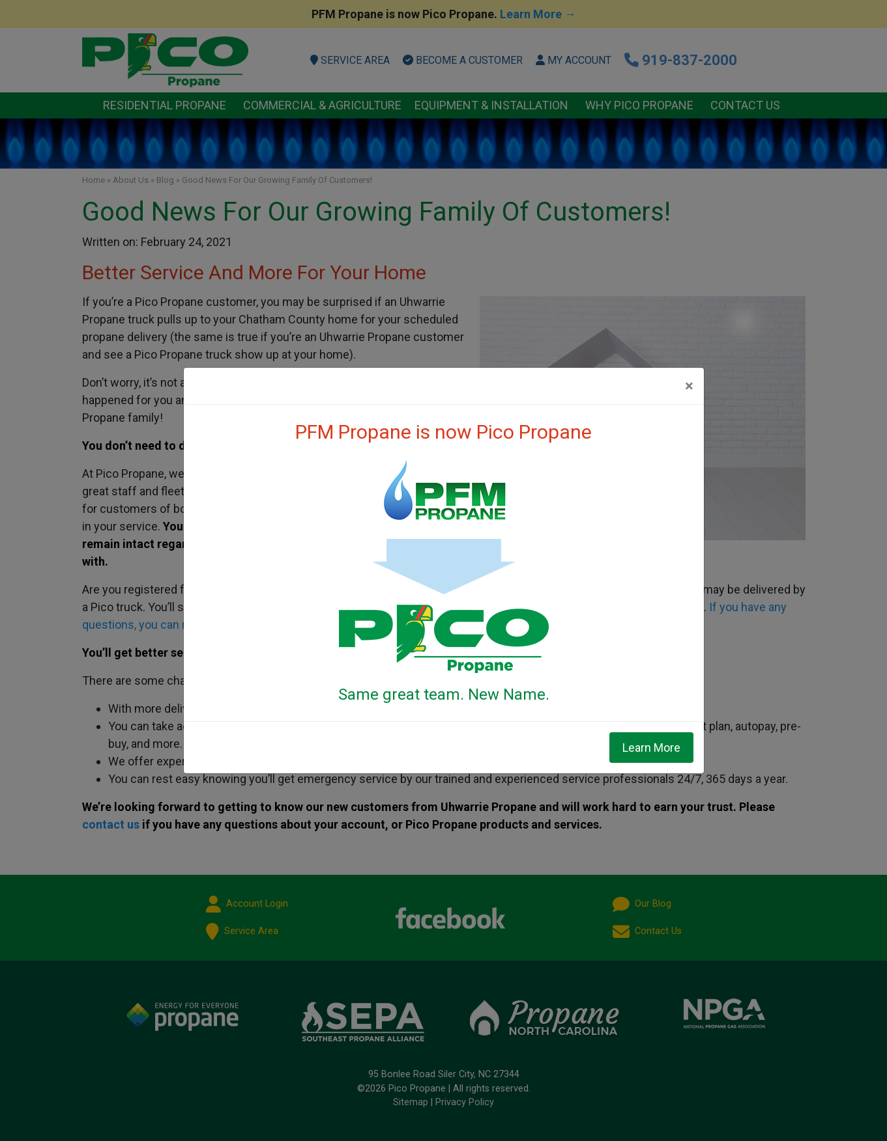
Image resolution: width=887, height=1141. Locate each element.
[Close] (689, 386)
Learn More (651, 747)
